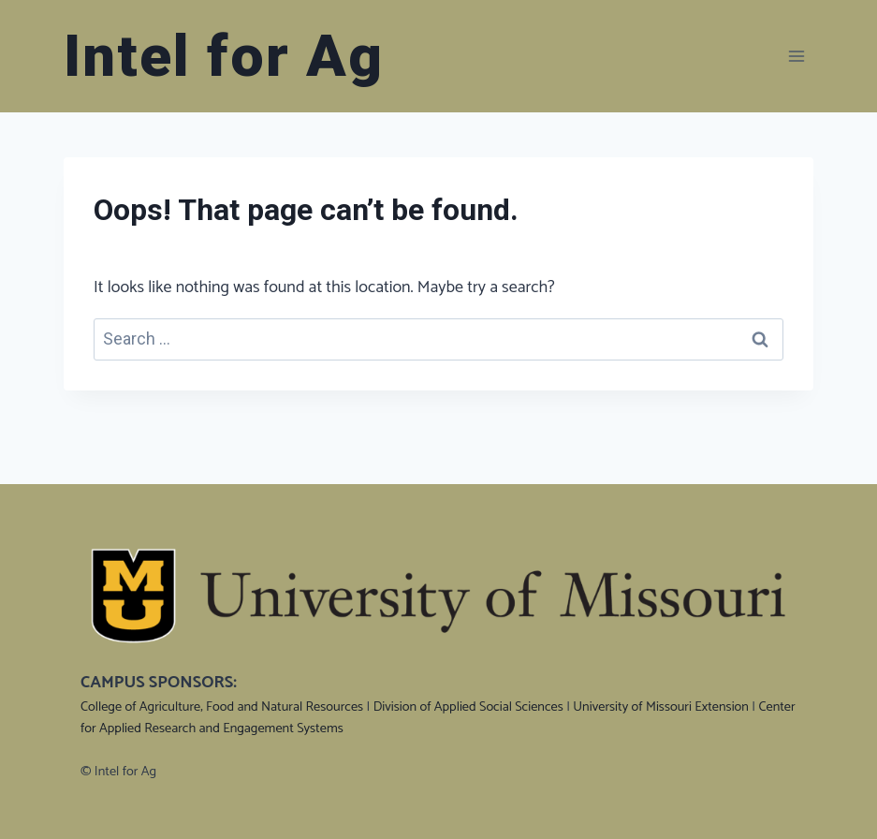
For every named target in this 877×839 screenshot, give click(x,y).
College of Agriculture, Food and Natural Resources (221, 707)
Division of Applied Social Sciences (468, 707)
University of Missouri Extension (661, 707)
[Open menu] (796, 55)
